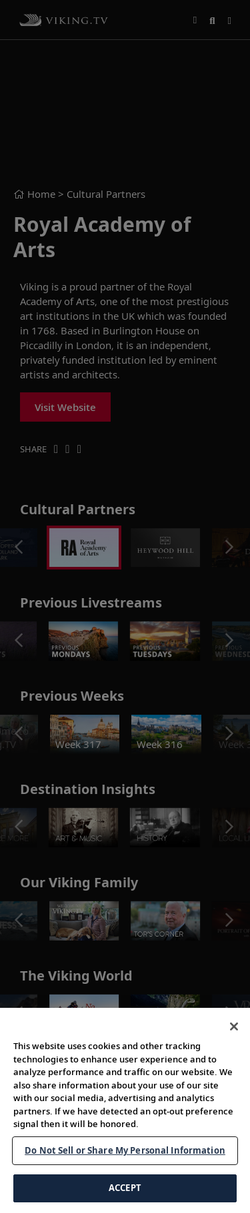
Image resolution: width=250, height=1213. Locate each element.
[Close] (234, 1026)
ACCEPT (125, 1188)
